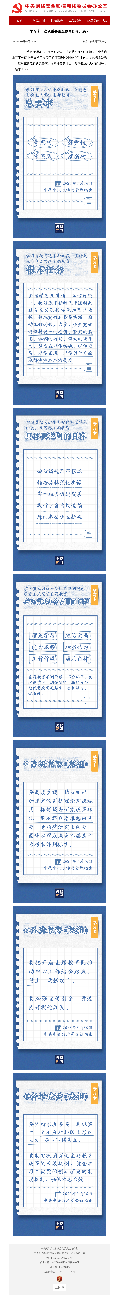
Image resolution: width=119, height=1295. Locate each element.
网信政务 (57, 20)
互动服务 (75, 20)
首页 (20, 20)
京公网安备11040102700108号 (59, 1271)
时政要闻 (39, 20)
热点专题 (93, 20)
